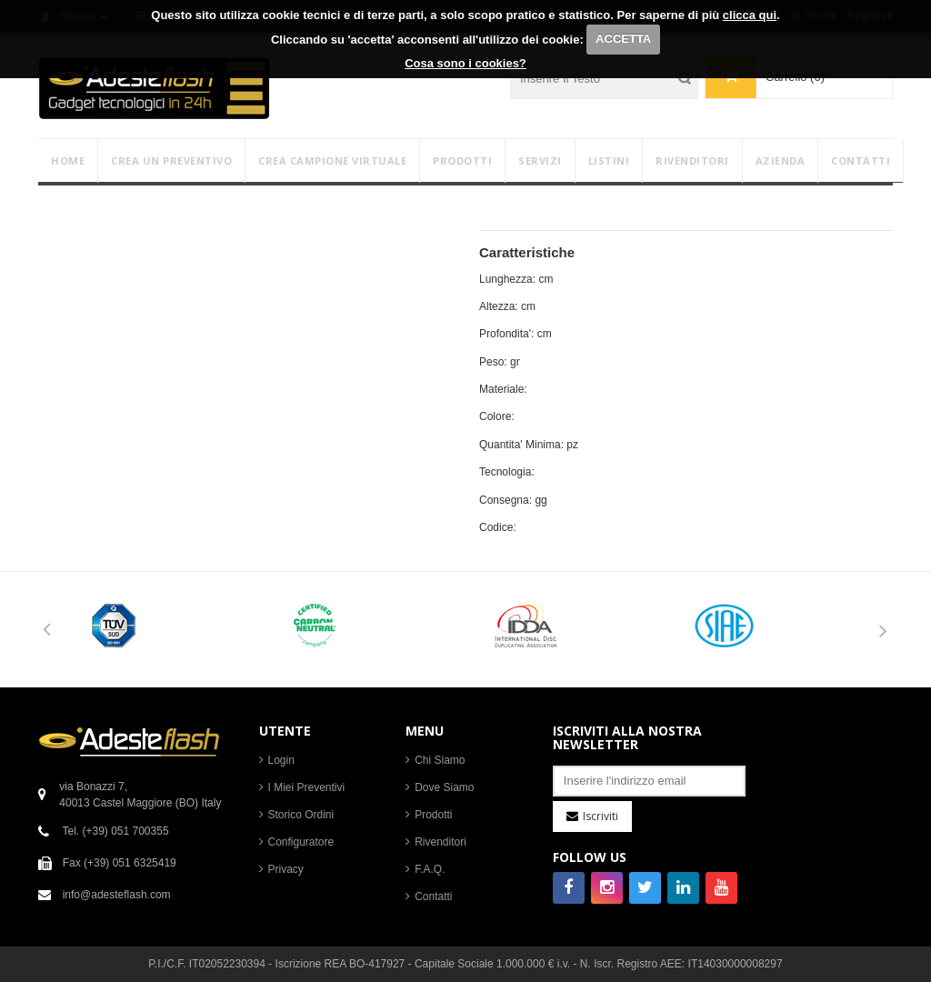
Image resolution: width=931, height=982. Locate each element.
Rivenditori (440, 842)
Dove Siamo (444, 787)
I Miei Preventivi (306, 787)
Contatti (433, 896)
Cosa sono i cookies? (465, 63)
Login (281, 760)
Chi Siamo (440, 760)
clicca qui (749, 15)
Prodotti (433, 814)
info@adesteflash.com (117, 894)
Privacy (286, 869)
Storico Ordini (301, 814)
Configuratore (301, 842)
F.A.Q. (430, 869)
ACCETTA (623, 38)
